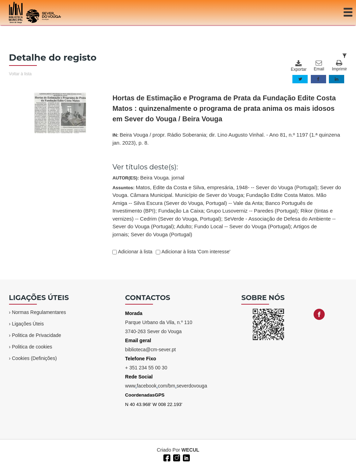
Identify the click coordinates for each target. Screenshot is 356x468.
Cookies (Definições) (34, 358)
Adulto (184, 226)
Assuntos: (226, 210)
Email (319, 65)
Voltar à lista (20, 73)
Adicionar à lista (134, 251)
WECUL (190, 450)
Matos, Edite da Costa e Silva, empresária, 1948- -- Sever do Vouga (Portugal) (226, 187)
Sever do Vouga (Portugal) (161, 234)
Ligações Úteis (28, 324)
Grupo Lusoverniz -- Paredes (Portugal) (252, 211)
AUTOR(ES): (148, 178)
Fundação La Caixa (180, 211)
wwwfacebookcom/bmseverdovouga (166, 386)
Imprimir (339, 65)
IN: (226, 139)
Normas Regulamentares (39, 312)
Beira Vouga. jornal (162, 178)
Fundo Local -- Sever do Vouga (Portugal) (242, 226)
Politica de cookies (32, 347)
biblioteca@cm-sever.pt (150, 349)
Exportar (298, 66)
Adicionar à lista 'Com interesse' (195, 251)
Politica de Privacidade (36, 335)
